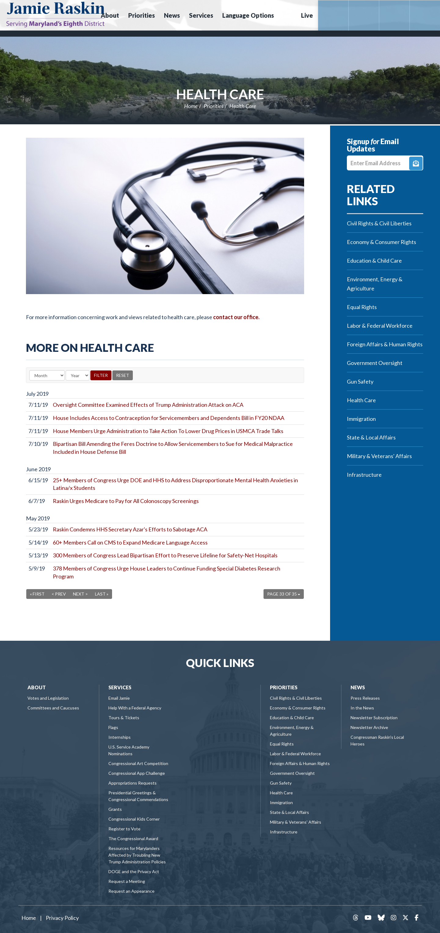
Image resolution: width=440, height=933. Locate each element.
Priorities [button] (141, 15)
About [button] (110, 15)
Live (307, 15)
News (358, 687)
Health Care (220, 94)
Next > (80, 593)
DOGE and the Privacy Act (133, 871)
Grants (115, 809)
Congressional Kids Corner (134, 819)
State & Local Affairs (371, 437)
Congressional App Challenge (136, 773)
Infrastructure (364, 474)
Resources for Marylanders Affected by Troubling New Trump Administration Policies (137, 855)
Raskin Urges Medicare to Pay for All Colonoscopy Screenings (126, 500)
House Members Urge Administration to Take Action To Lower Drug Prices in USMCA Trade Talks (168, 431)
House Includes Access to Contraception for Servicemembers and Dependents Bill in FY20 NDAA (168, 417)
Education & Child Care (374, 260)
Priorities (213, 106)
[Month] (47, 375)
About (36, 687)
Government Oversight (374, 362)
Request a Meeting (126, 881)
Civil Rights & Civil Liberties (379, 223)
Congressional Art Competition (138, 763)
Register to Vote (124, 828)
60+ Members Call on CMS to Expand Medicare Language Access (130, 542)
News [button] (172, 15)
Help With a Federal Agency (134, 707)
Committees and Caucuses (53, 707)
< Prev (59, 593)
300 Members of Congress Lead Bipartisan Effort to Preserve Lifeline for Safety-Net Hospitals (165, 555)
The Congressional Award (133, 838)
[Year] (77, 375)
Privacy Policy (62, 917)
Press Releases (365, 698)
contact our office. (236, 317)
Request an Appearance (131, 891)
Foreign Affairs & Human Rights (385, 344)
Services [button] (201, 15)
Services (119, 687)
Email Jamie (119, 698)
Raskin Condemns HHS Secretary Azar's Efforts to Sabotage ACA (130, 529)
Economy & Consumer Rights (381, 242)
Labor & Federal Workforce (380, 325)
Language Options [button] (248, 15)
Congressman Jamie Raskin (55, 14)
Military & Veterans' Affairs (379, 456)
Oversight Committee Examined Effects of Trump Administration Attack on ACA (148, 404)
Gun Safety (360, 381)
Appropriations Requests (132, 782)
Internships (119, 737)
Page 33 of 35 (283, 593)
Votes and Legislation (48, 698)
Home (191, 106)
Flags (113, 727)
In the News (362, 707)
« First (37, 593)
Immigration (361, 418)
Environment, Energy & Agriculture (374, 284)
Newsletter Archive (369, 727)
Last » (101, 593)
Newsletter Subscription (374, 717)
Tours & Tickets (123, 717)
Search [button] (286, 15)
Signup (416, 163)
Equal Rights (362, 307)
